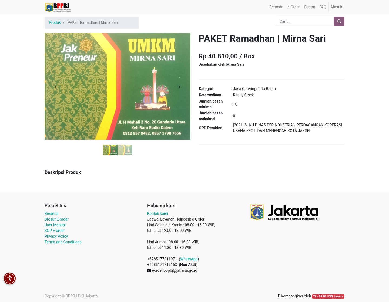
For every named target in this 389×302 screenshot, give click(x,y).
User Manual (55, 225)
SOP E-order (55, 230)
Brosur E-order (57, 219)
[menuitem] (276, 7)
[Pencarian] (339, 21)
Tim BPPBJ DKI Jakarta (328, 296)
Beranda (51, 213)
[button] (55, 87)
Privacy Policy (56, 236)
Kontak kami (157, 213)
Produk (55, 22)
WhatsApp (188, 259)
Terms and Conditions (63, 242)
